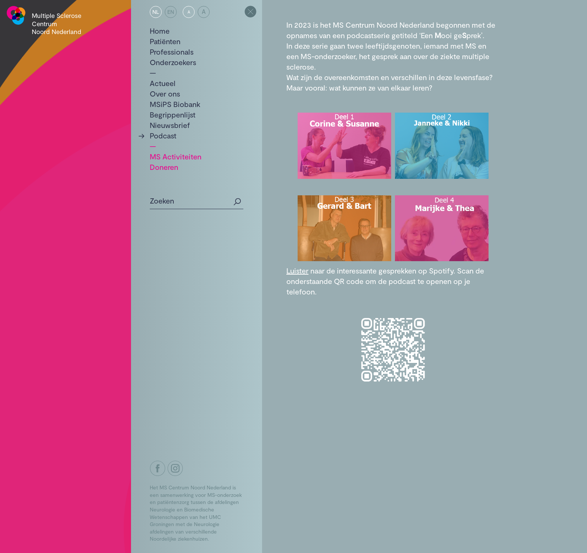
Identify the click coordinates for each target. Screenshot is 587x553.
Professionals (172, 51)
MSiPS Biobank (175, 104)
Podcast (163, 135)
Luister (297, 270)
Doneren (164, 166)
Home (160, 30)
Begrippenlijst (172, 114)
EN (170, 12)
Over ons (165, 93)
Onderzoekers (173, 62)
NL (155, 12)
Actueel (163, 83)
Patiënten (165, 41)
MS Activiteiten (175, 156)
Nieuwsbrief (170, 124)
